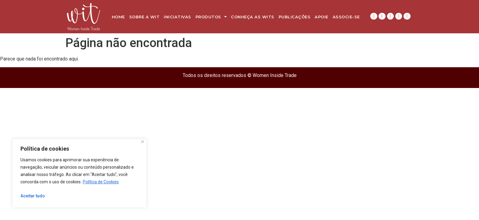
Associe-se (346, 16)
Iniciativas (177, 16)
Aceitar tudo (32, 195)
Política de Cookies (101, 181)
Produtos (211, 17)
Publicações (295, 16)
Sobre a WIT (144, 16)
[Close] (142, 141)
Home (118, 16)
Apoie (321, 16)
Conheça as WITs (252, 16)
